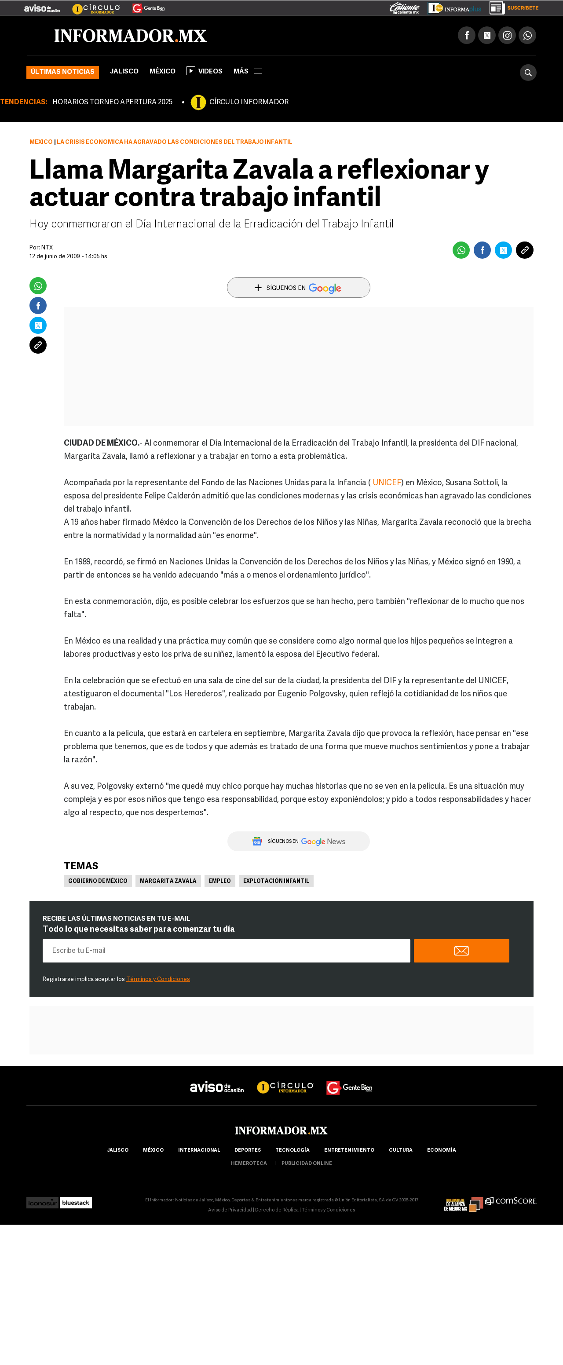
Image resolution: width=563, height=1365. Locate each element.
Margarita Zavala (168, 881)
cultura (401, 1150)
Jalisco (124, 72)
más (248, 72)
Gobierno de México (98, 881)
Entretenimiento (349, 1150)
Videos (204, 70)
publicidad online (307, 1163)
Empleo (220, 881)
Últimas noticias (63, 72)
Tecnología (292, 1150)
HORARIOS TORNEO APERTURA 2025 (112, 102)
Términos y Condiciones (158, 979)
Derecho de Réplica (277, 1210)
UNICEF (387, 483)
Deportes (247, 1150)
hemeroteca (249, 1163)
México (162, 72)
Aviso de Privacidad (230, 1210)
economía (441, 1150)
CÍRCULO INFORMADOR (249, 102)
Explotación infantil (276, 881)
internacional (199, 1150)
